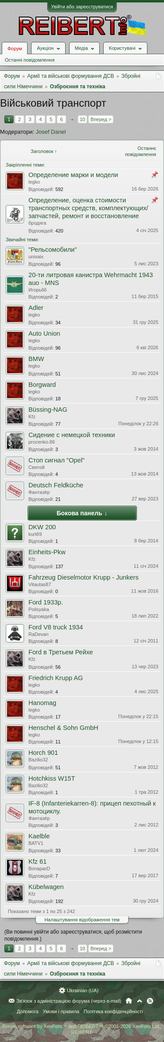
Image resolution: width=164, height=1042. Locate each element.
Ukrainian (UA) (82, 990)
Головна (129, 1001)
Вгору (139, 1001)
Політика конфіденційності (113, 1011)
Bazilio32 (38, 759)
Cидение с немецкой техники (71, 434)
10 (82, 119)
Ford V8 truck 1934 (55, 627)
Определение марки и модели (73, 174)
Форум (14, 48)
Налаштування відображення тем (82, 919)
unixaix (35, 256)
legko (34, 181)
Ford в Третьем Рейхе (60, 652)
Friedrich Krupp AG (55, 677)
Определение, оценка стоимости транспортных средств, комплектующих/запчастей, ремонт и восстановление (88, 208)
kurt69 (35, 534)
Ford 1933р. (45, 602)
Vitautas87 (39, 584)
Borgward (42, 384)
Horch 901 (43, 752)
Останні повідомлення (30, 60)
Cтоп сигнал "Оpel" (56, 460)
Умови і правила (61, 1011)
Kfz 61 (37, 861)
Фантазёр (39, 492)
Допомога (27, 1011)
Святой (36, 467)
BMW (36, 358)
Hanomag (42, 702)
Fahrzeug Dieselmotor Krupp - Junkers (83, 577)
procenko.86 (41, 442)
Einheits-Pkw (47, 552)
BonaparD (39, 868)
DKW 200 (42, 527)
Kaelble (39, 836)
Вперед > (101, 119)
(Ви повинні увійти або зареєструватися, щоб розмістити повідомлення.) (73, 935)
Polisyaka (38, 609)
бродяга (37, 223)
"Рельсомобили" (52, 249)
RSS (150, 1001)
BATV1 (35, 843)
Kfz (31, 416)
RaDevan (38, 634)
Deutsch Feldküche (55, 485)
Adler (35, 307)
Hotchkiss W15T (51, 778)
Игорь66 (37, 289)
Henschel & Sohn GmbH (63, 727)
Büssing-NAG (47, 409)
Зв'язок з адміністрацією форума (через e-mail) (69, 1001)
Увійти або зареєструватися (82, 6)
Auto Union (44, 333)
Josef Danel (51, 132)
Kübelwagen (46, 886)
